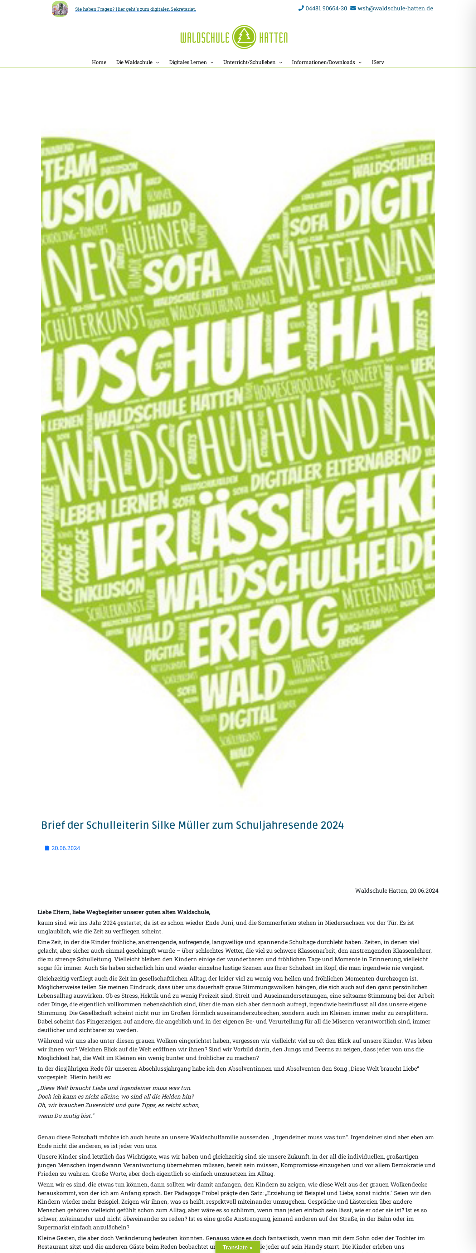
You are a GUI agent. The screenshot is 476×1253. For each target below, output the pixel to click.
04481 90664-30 (326, 8)
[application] (155, 62)
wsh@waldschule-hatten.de (395, 8)
